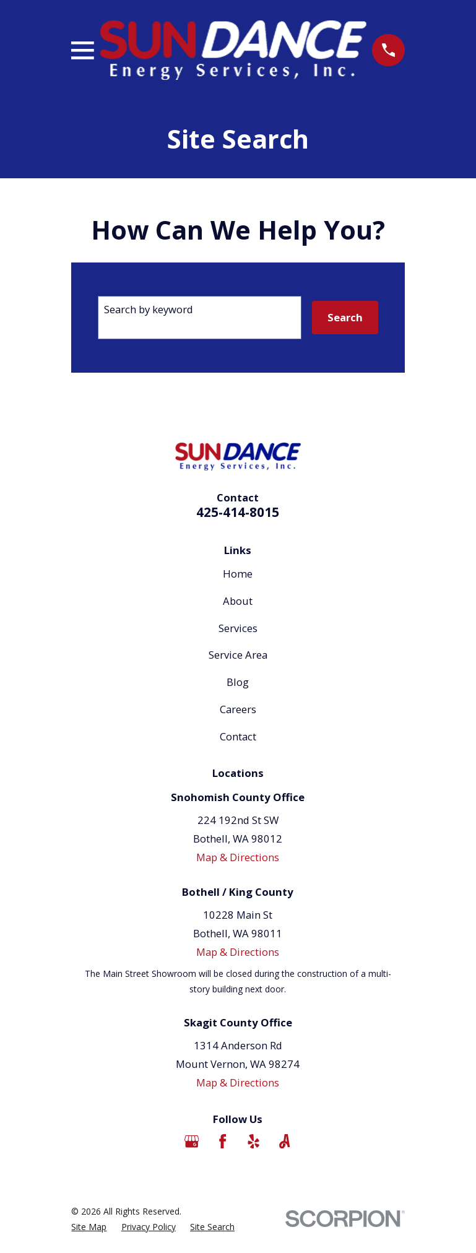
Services (238, 628)
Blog (238, 682)
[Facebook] (222, 1141)
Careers (238, 709)
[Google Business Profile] (191, 1141)
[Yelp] (253, 1141)
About (238, 601)
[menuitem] (88, 1226)
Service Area (238, 655)
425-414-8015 (237, 512)
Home (238, 573)
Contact (238, 736)
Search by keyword (148, 309)
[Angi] (284, 1141)
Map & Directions (237, 857)
